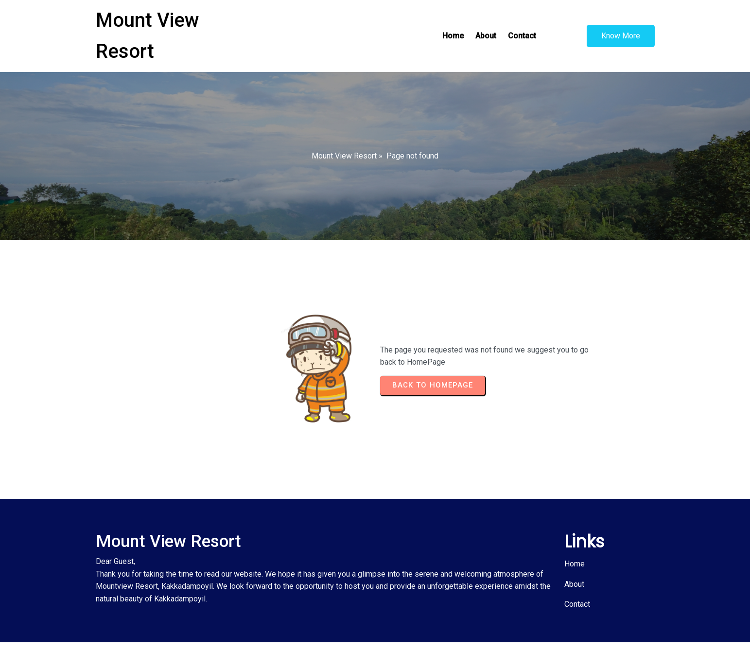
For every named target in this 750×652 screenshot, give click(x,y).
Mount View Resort (344, 155)
